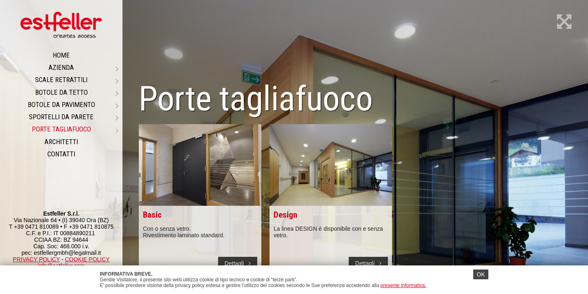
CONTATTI (61, 154)
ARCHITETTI (61, 142)
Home (61, 55)
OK (481, 274)
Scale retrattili (76, 80)
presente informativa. (403, 285)
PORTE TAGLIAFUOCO (75, 129)
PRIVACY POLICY (36, 259)
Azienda (83, 67)
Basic (152, 215)
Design (285, 215)
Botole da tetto (77, 92)
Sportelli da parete (73, 117)
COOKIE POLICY (87, 259)
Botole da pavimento (73, 104)
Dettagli (238, 263)
